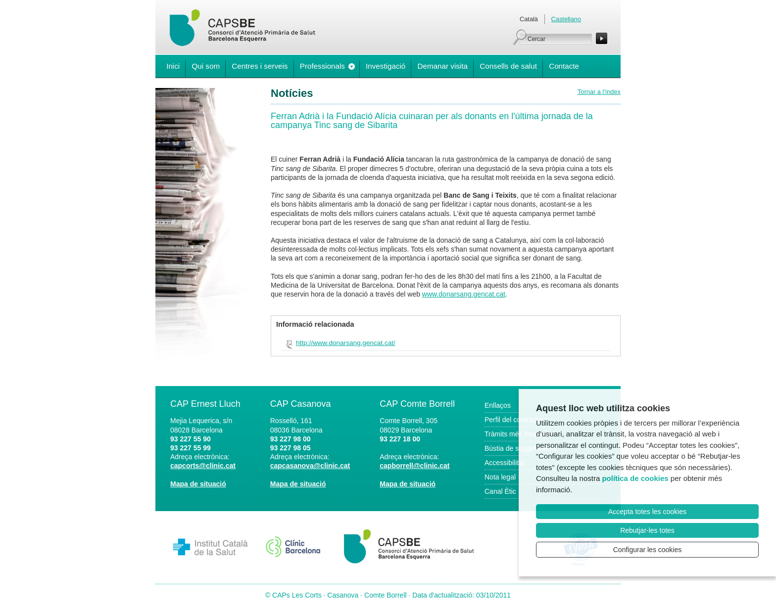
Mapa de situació (198, 484)
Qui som (206, 66)
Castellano (566, 19)
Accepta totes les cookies (647, 512)
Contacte (564, 66)
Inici (173, 66)
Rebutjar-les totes (647, 530)
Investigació (385, 66)
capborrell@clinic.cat (414, 466)
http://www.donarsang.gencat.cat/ (345, 342)
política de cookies (635, 478)
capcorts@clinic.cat (203, 466)
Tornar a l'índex (599, 91)
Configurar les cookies (647, 550)
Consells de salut (508, 66)
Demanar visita (443, 66)
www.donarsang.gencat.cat (463, 294)
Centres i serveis (260, 66)
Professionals (322, 66)
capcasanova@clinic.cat (310, 466)
